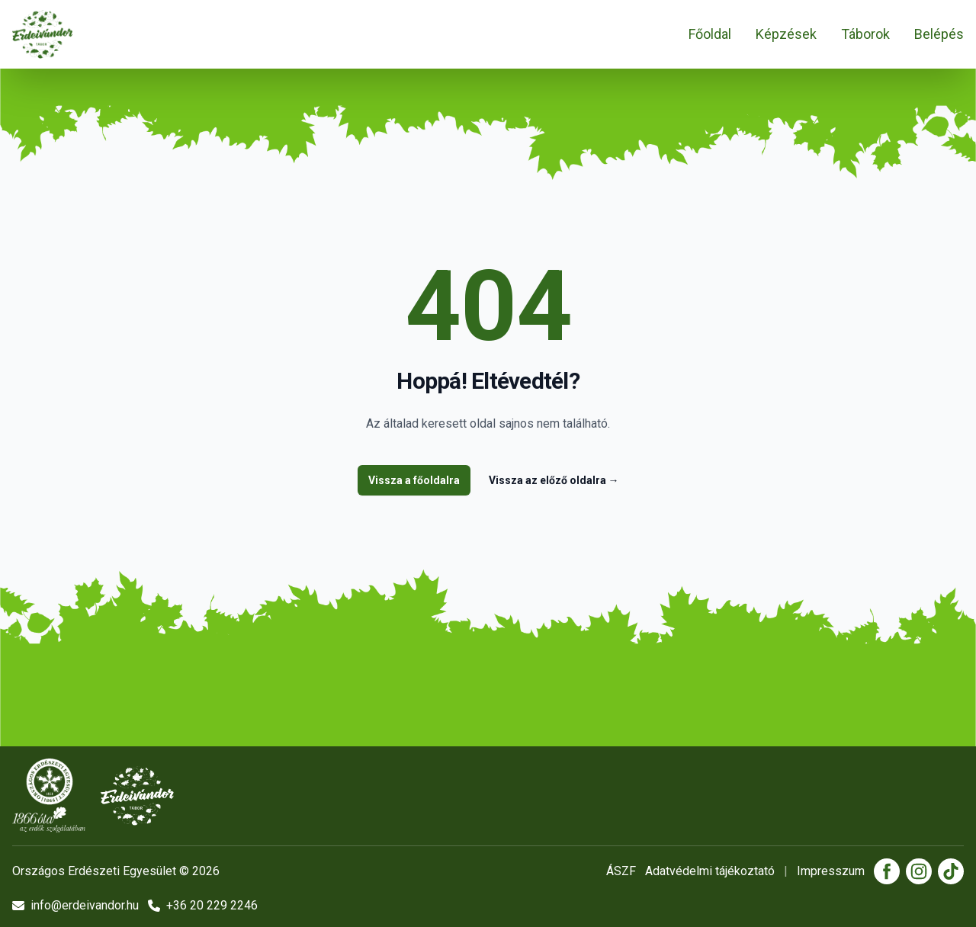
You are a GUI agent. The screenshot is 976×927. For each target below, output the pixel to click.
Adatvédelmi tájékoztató (710, 871)
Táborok (865, 34)
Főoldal (710, 34)
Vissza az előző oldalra (554, 480)
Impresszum (831, 871)
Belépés (939, 34)
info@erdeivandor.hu (75, 905)
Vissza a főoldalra (414, 480)
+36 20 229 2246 (203, 905)
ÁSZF (621, 871)
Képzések (786, 34)
